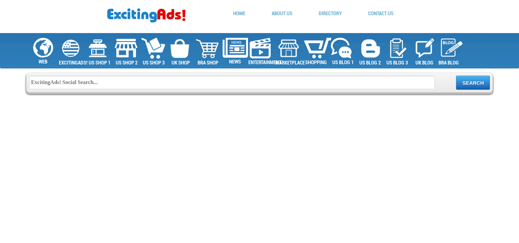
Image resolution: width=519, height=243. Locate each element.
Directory (330, 13)
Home (239, 13)
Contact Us (380, 13)
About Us (282, 13)
